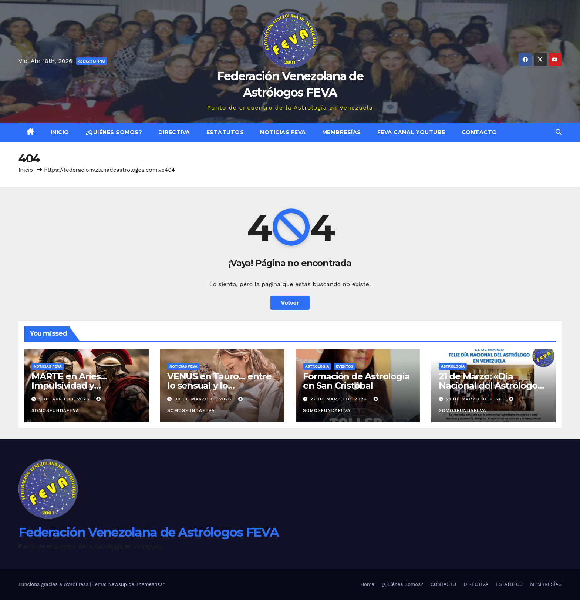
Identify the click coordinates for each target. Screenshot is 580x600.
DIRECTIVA (174, 132)
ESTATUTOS (225, 132)
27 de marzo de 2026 (339, 399)
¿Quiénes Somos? (113, 132)
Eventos (344, 366)
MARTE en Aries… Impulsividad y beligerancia (69, 385)
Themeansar (150, 584)
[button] (559, 131)
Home (367, 584)
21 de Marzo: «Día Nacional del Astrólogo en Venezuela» (488, 385)
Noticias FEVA (283, 132)
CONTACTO (479, 132)
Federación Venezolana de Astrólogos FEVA (148, 532)
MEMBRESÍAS (341, 132)
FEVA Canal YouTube (411, 132)
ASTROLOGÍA (317, 366)
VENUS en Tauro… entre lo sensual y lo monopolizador (219, 385)
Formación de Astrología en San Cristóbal (356, 381)
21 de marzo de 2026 (475, 399)
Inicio (60, 132)
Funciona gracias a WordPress (54, 584)
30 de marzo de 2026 (204, 399)
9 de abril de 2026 (65, 399)
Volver (290, 302)
